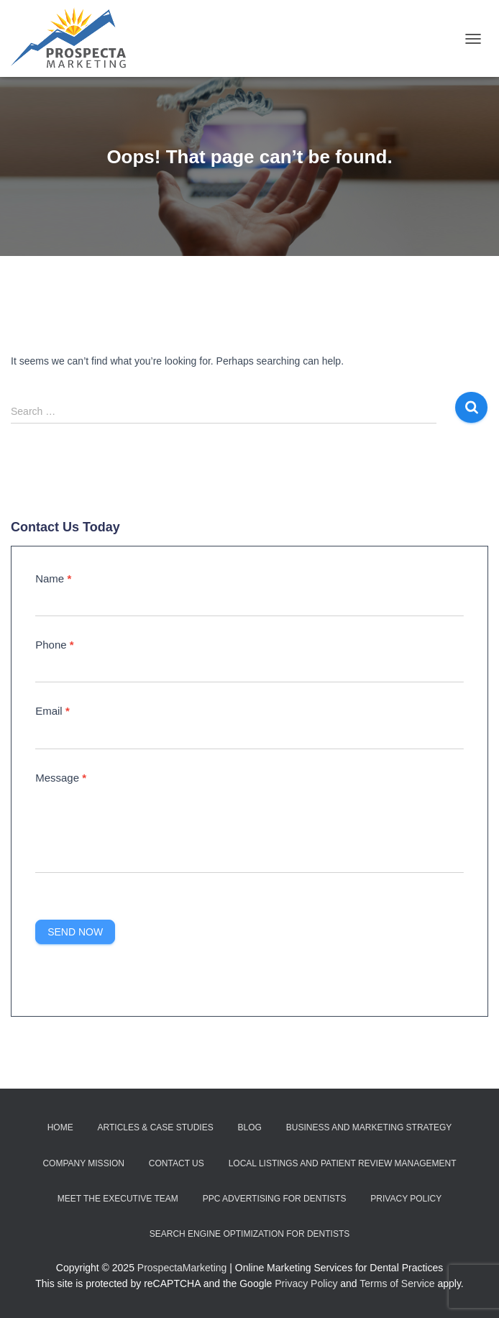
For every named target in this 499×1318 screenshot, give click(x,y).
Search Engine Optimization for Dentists (249, 1234)
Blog (250, 1127)
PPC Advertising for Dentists (275, 1199)
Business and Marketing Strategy (369, 1127)
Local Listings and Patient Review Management (343, 1163)
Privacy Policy (405, 1199)
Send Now (75, 932)
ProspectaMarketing (182, 1267)
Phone (54, 645)
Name (53, 578)
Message (60, 778)
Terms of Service (397, 1283)
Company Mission (83, 1163)
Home (60, 1127)
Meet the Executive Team (118, 1199)
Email (52, 711)
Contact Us (176, 1163)
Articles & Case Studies (156, 1127)
